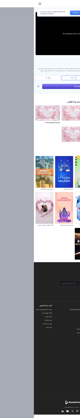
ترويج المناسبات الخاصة (13, 189)
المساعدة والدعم (72, 320)
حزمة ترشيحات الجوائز (53, 261)
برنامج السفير (73, 341)
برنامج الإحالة (74, 323)
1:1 (14, 78)
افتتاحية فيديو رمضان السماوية (70, 225)
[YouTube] (33, 411)
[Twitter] (38, 411)
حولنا (76, 309)
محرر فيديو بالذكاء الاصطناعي (69, 361)
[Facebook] (51, 411)
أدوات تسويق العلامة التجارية (43, 309)
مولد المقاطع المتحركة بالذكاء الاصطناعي (66, 357)
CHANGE (41, 13)
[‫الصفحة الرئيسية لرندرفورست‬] (75, 3)
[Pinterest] (43, 411)
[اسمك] (65, 283)
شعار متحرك (14, 316)
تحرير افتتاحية (14, 320)
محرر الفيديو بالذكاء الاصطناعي (69, 353)
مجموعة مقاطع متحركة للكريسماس (68, 189)
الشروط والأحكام (72, 330)
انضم (70, 292)
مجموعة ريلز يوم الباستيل (52, 225)
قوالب (68, 10)
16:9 (66, 78)
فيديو (49, 322)
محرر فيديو (15, 327)
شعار (49, 325)
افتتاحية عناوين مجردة (53, 189)
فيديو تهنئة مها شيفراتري (32, 225)
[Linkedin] (29, 411)
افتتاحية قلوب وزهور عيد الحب (12, 225)
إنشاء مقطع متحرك (13, 313)
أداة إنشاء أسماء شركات (71, 371)
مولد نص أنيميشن (13, 323)
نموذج (49, 336)
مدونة (49, 313)
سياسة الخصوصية (72, 327)
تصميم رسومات (46, 329)
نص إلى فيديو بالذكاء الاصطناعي (68, 364)
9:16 (40, 78)
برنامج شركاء (73, 338)
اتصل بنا (75, 313)
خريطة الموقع (73, 334)
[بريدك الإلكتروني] (39, 283)
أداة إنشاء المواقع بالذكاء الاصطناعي (67, 368)
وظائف (75, 316)
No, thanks (55, 13)
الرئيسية (76, 10)
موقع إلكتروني (47, 332)
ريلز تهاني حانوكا (34, 189)
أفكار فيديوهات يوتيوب (71, 378)
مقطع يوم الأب (74, 261)
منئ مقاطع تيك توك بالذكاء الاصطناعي (67, 375)
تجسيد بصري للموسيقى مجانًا (10, 309)
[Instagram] (48, 411)
